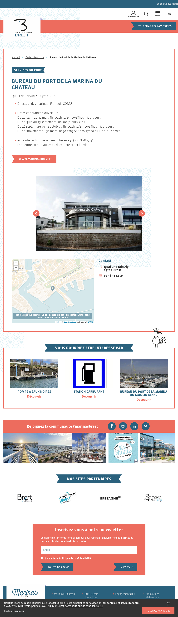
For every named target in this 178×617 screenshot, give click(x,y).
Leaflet (58, 322)
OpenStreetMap (70, 322)
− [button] (16, 268)
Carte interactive (34, 57)
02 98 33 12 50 (113, 275)
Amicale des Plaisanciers (152, 595)
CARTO (90, 322)
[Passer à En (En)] (169, 14)
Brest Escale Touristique (91, 595)
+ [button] (16, 263)
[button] (36, 213)
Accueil (16, 57)
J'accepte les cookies (158, 610)
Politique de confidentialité (75, 558)
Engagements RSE (125, 593)
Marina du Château (64, 593)
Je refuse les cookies (14, 611)
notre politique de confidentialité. (84, 605)
